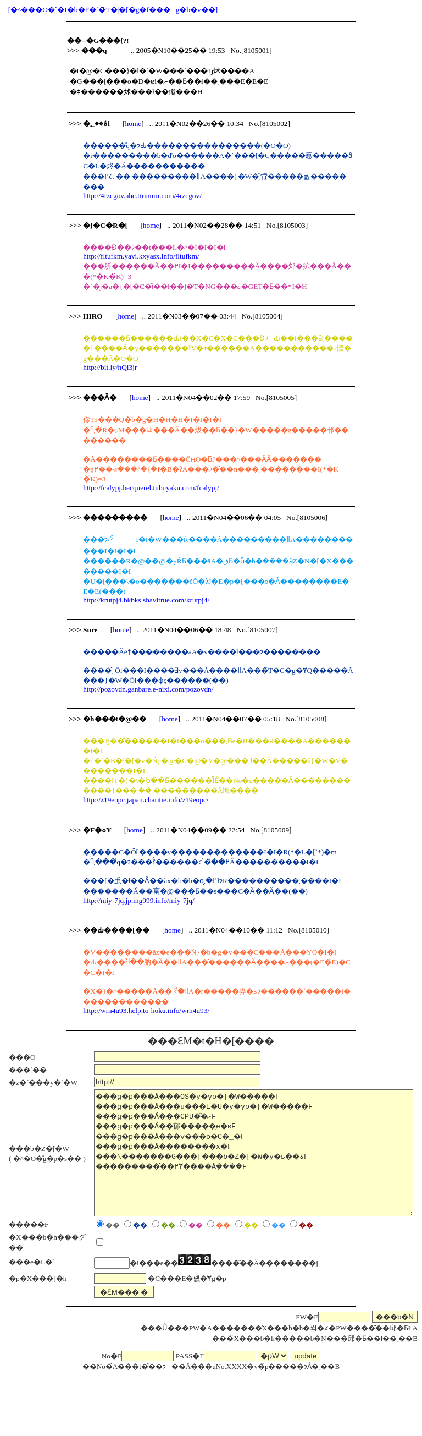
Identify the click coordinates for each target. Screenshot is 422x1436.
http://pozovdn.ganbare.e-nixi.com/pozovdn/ (148, 689)
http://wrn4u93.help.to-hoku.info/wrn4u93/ (146, 1010)
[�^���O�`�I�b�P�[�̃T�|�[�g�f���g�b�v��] (113, 10)
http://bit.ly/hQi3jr (110, 367)
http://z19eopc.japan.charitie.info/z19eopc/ (145, 800)
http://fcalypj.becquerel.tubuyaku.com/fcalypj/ (151, 488)
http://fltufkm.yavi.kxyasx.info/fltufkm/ (141, 256)
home (133, 123)
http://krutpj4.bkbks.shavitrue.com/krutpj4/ (146, 600)
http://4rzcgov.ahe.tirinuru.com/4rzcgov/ (142, 195)
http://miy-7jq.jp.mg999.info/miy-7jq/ (139, 900)
